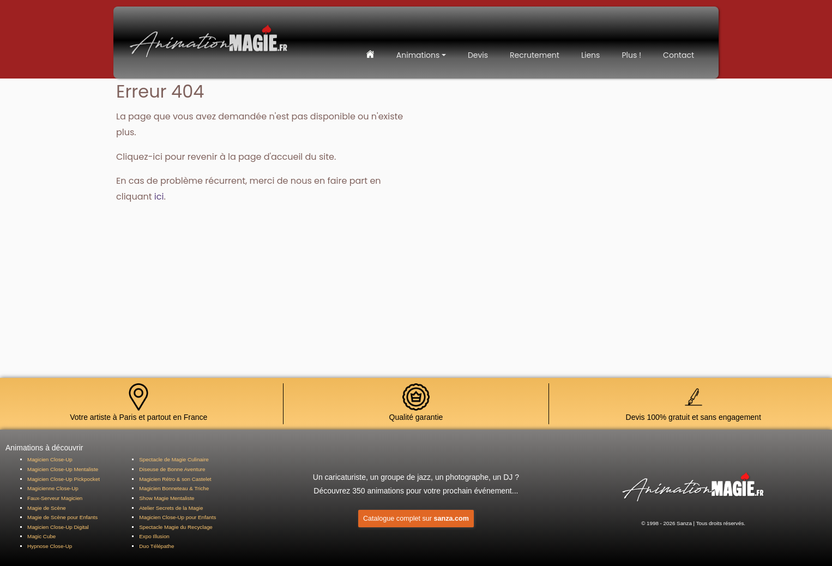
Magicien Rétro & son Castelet (175, 479)
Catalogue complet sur (416, 518)
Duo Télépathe (156, 546)
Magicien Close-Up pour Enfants (177, 517)
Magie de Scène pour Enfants (62, 517)
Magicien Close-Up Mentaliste (62, 469)
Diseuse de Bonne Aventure (172, 469)
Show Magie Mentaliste (166, 498)
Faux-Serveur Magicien (54, 498)
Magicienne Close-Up (53, 488)
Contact (678, 55)
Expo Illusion (154, 536)
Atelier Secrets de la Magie (171, 508)
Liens (590, 55)
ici (157, 156)
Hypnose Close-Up (49, 546)
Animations (418, 55)
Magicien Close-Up (50, 459)
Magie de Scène (46, 508)
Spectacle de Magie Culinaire (173, 459)
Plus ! (631, 55)
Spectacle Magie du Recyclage (176, 527)
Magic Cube (41, 536)
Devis (478, 55)
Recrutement (534, 55)
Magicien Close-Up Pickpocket (63, 479)
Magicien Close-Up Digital (58, 527)
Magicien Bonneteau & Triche (174, 488)
